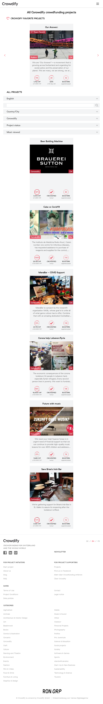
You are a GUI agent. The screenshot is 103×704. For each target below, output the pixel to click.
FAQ (5, 579)
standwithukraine (61, 661)
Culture (6, 649)
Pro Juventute (60, 637)
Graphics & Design (10, 681)
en (93, 541)
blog (5, 575)
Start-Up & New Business (64, 665)
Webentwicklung (60, 698)
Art (4, 622)
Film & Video (8, 669)
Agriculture (7, 610)
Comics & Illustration (11, 633)
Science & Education (62, 641)
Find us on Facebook (62, 571)
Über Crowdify (60, 579)
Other (56, 618)
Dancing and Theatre (11, 653)
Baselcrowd (8, 626)
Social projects (60, 645)
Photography (59, 630)
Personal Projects (61, 626)
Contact (57, 590)
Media (56, 610)
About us (7, 571)
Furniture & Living (10, 677)
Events (6, 661)
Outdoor (57, 622)
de (87, 541)
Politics (57, 633)
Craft (5, 645)
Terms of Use (8, 590)
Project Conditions (10, 594)
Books (5, 630)
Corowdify (7, 641)
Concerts (6, 637)
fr (99, 541)
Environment (8, 657)
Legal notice (59, 594)
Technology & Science (63, 673)
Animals (6, 614)
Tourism (57, 677)
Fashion (6, 665)
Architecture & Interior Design (15, 618)
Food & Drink (8, 673)
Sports (57, 657)
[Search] (96, 105)
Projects (57, 567)
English (53, 98)
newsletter (60, 552)
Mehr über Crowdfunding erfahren (68, 575)
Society (57, 649)
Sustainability (59, 669)
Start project (8, 567)
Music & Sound (60, 614)
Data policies (8, 598)
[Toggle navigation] (97, 4)
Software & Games (61, 653)
